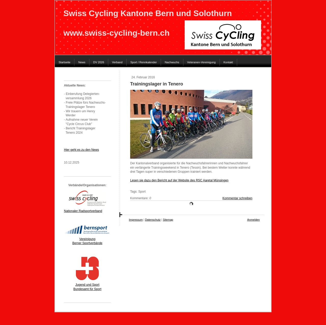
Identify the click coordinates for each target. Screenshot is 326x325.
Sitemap (168, 219)
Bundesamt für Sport (87, 289)
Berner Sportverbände (87, 243)
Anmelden (253, 219)
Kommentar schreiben (237, 198)
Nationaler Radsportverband (83, 211)
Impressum (136, 219)
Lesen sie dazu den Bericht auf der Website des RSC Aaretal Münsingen (179, 180)
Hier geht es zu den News (81, 150)
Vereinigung (87, 239)
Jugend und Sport (87, 284)
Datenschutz (152, 219)
